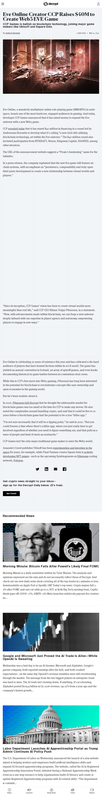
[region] (51, 101)
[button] (37, 469)
